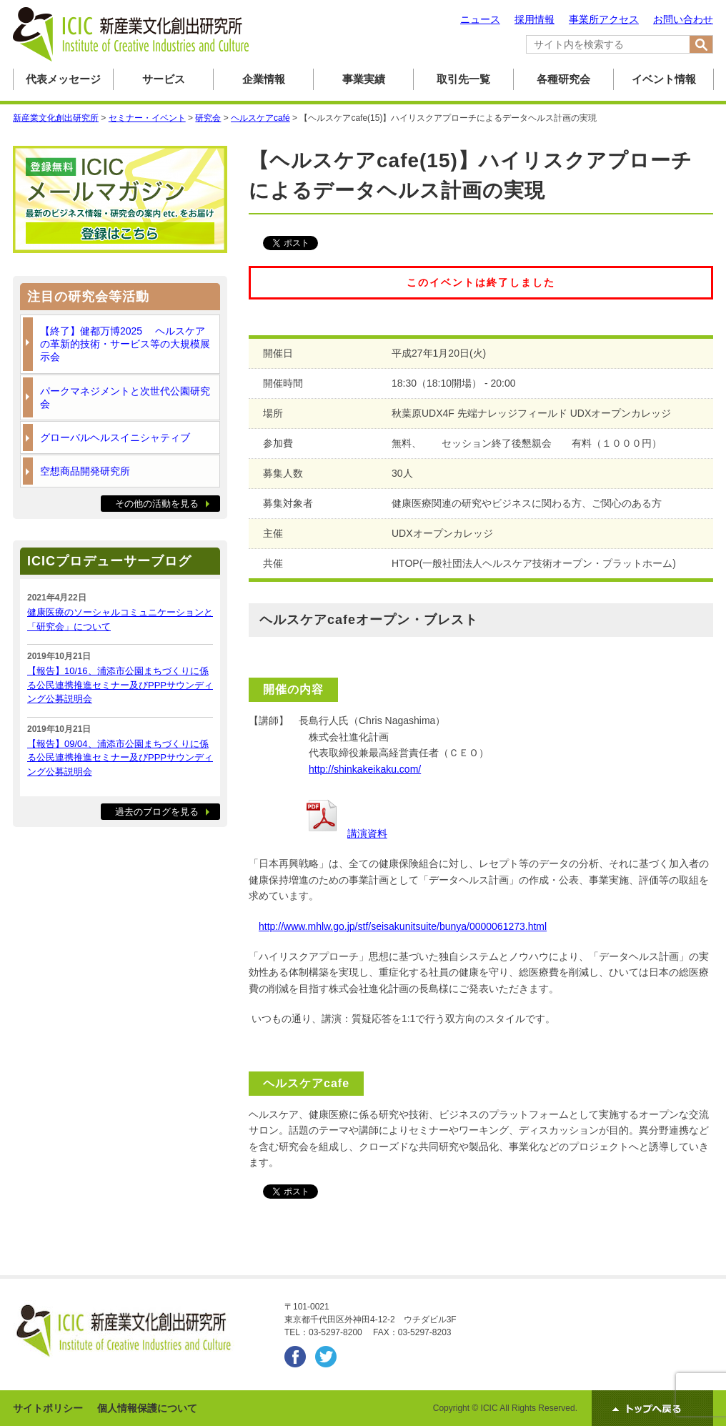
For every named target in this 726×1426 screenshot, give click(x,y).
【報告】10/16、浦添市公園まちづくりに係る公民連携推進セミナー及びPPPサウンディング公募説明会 (120, 684)
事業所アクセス (604, 19)
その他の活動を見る (157, 503)
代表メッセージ (63, 79)
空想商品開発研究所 (85, 471)
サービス (163, 79)
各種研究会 (563, 79)
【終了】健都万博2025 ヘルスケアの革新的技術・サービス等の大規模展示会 (125, 343)
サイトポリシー (48, 1408)
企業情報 (263, 79)
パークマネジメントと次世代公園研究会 (125, 397)
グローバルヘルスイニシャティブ (115, 437)
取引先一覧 (463, 79)
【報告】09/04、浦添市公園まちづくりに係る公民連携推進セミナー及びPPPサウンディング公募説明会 (120, 757)
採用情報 (534, 19)
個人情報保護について (147, 1408)
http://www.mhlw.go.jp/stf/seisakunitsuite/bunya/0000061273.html (403, 926)
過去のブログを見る (157, 811)
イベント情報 (664, 79)
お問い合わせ (683, 19)
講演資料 (367, 833)
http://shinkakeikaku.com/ (365, 769)
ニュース (480, 19)
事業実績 (363, 79)
